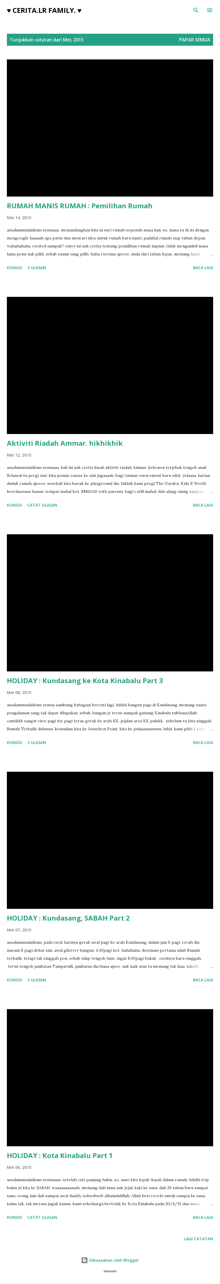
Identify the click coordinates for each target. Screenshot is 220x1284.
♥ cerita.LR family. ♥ (44, 10)
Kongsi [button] (14, 267)
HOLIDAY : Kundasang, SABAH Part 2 (68, 918)
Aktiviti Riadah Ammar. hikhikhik (65, 443)
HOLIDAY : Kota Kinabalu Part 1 (60, 1155)
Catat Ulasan (42, 505)
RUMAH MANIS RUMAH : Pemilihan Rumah (79, 205)
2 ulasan (36, 742)
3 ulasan (36, 267)
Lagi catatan (198, 1238)
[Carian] (195, 10)
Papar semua (194, 40)
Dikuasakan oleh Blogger (110, 1260)
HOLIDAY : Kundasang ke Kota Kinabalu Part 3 (85, 680)
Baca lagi (203, 267)
